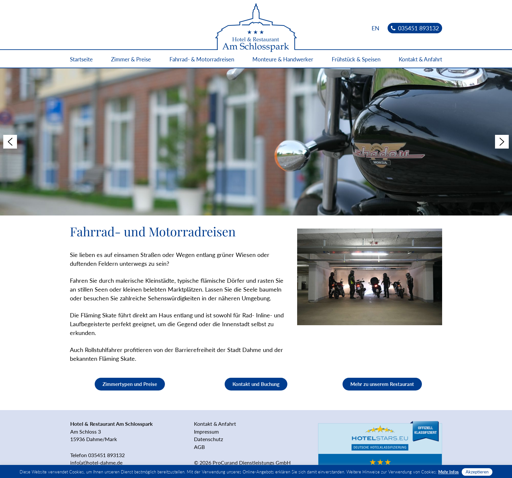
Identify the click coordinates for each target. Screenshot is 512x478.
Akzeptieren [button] (477, 471)
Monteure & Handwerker (282, 59)
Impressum (206, 431)
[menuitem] (375, 28)
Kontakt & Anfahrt (420, 59)
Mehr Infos (448, 471)
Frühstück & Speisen (356, 59)
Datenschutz (208, 439)
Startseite (81, 59)
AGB (199, 447)
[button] (10, 142)
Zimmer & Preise (131, 59)
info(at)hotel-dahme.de (96, 462)
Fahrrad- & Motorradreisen (201, 59)
